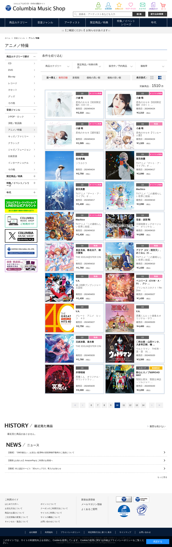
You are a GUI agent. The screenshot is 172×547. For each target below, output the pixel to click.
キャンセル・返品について (16, 521)
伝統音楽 (12, 156)
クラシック (13, 143)
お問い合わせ (145, 532)
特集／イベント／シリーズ (17, 184)
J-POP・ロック (16, 116)
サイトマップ (125, 532)
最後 (159, 405)
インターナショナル (18, 162)
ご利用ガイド (11, 499)
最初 (75, 405)
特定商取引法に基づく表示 (99, 532)
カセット (12, 89)
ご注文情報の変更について (16, 517)
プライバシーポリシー (70, 532)
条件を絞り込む (52, 55)
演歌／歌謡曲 (15, 123)
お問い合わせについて (50, 521)
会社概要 (33, 532)
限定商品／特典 (99, 22)
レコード (12, 83)
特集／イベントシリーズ (126, 23)
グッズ (11, 96)
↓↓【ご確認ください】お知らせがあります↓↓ (86, 30)
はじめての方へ (11, 504)
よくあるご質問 (89, 509)
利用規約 (49, 532)
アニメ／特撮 (15, 129)
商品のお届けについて (14, 513)
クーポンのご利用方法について (54, 508)
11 (124, 405)
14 (143, 405)
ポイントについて (48, 504)
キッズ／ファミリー (18, 136)
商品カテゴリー (18, 22)
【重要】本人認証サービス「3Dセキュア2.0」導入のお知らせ (34, 468)
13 (137, 405)
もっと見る (162, 477)
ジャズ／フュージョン (19, 149)
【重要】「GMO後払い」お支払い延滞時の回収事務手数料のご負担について (40, 452)
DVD (10, 70)
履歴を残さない (158, 426)
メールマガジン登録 (91, 504)
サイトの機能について (50, 517)
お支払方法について (13, 508)
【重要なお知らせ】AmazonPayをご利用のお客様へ (30, 460)
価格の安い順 (114, 77)
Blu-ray (11, 76)
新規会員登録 (88, 499)
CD (9, 63)
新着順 (76, 77)
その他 (11, 103)
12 (130, 405)
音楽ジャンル (45, 22)
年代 (153, 22)
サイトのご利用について (51, 513)
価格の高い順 (93, 77)
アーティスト (72, 22)
